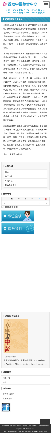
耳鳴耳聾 (9, 181)
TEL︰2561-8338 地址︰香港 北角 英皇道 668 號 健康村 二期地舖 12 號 (25, 431)
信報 (5, 382)
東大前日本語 (8, 394)
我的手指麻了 (10, 185)
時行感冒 (9, 176)
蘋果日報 (6, 378)
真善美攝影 (7, 398)
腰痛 (7, 172)
